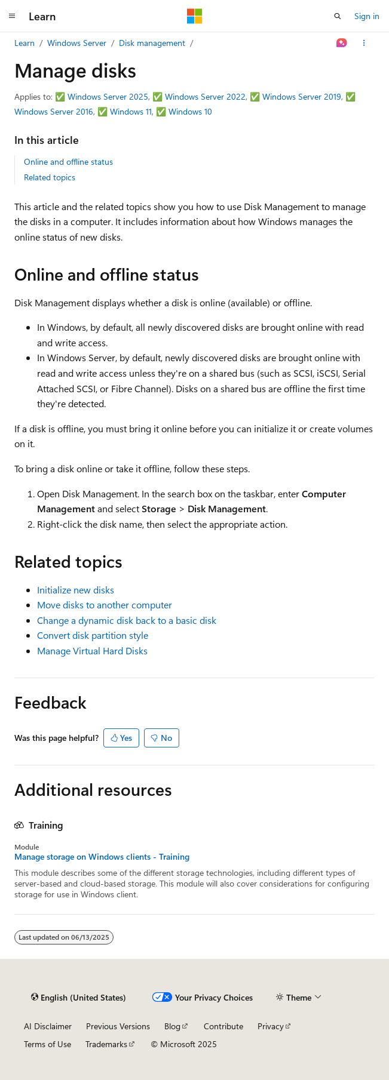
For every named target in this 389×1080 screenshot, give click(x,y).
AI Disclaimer (48, 1026)
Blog (172, 1026)
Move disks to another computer (104, 604)
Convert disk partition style (92, 635)
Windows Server (76, 42)
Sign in (366, 15)
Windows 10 (190, 111)
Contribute (223, 1026)
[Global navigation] (12, 16)
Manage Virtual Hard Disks (92, 650)
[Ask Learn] (342, 43)
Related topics (49, 177)
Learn (24, 42)
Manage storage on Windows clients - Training (101, 856)
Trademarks (106, 1044)
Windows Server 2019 (301, 96)
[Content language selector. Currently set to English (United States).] (78, 997)
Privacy (271, 1026)
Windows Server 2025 (108, 96)
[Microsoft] (195, 16)
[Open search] (338, 16)
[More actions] (364, 43)
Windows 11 (131, 111)
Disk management (152, 42)
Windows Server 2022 (205, 96)
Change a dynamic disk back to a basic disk (126, 620)
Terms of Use (47, 1044)
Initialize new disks (75, 589)
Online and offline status (68, 161)
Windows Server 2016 (53, 111)
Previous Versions (118, 1026)
